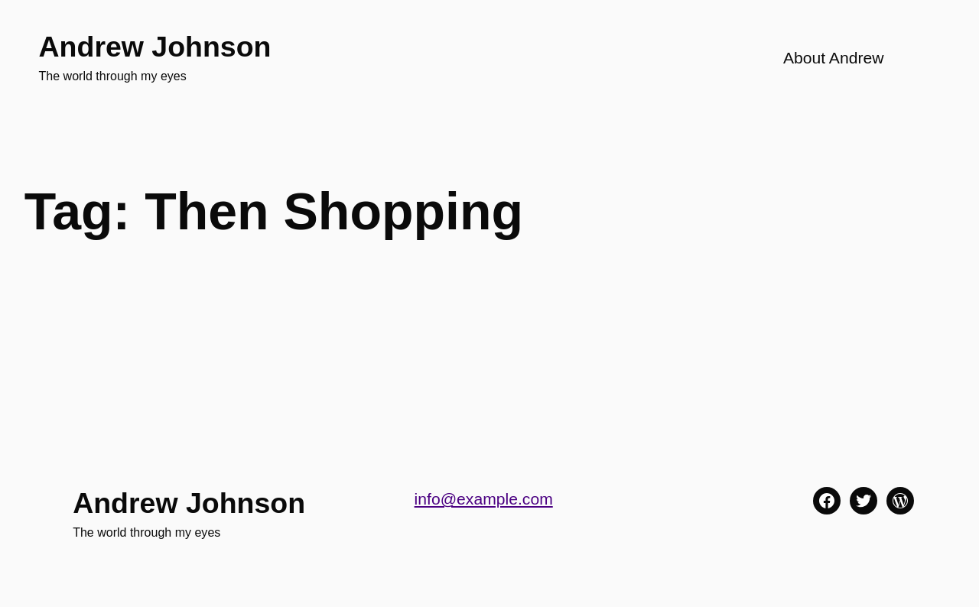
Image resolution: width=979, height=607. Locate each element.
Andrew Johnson (155, 47)
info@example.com (484, 499)
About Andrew (833, 58)
